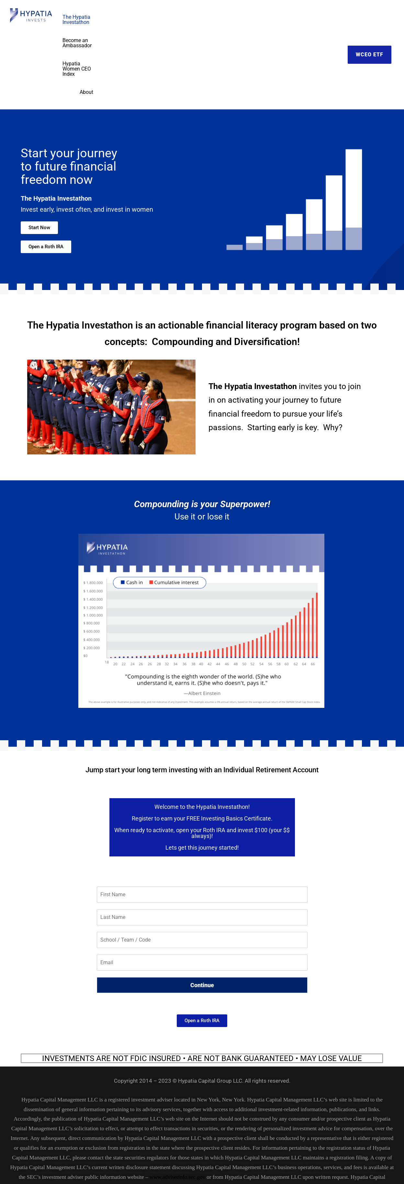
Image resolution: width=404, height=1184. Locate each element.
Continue (202, 910)
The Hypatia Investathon (149, 17)
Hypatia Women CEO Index (282, 17)
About (329, 17)
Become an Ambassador (214, 17)
